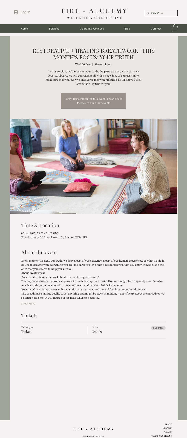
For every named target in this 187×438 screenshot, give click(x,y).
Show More (28, 303)
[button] (54, 28)
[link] (175, 27)
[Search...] (160, 13)
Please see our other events (93, 103)
